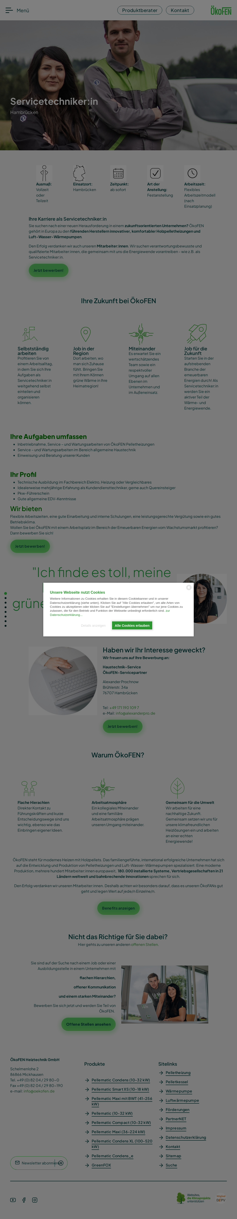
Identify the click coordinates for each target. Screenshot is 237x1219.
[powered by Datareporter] (189, 589)
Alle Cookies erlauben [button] (132, 625)
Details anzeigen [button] (93, 625)
